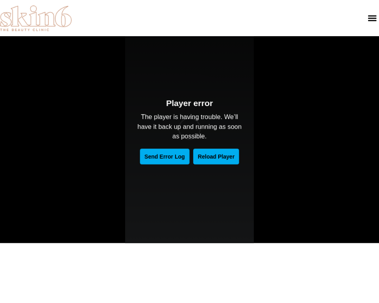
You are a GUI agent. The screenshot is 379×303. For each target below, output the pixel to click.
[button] (372, 18)
